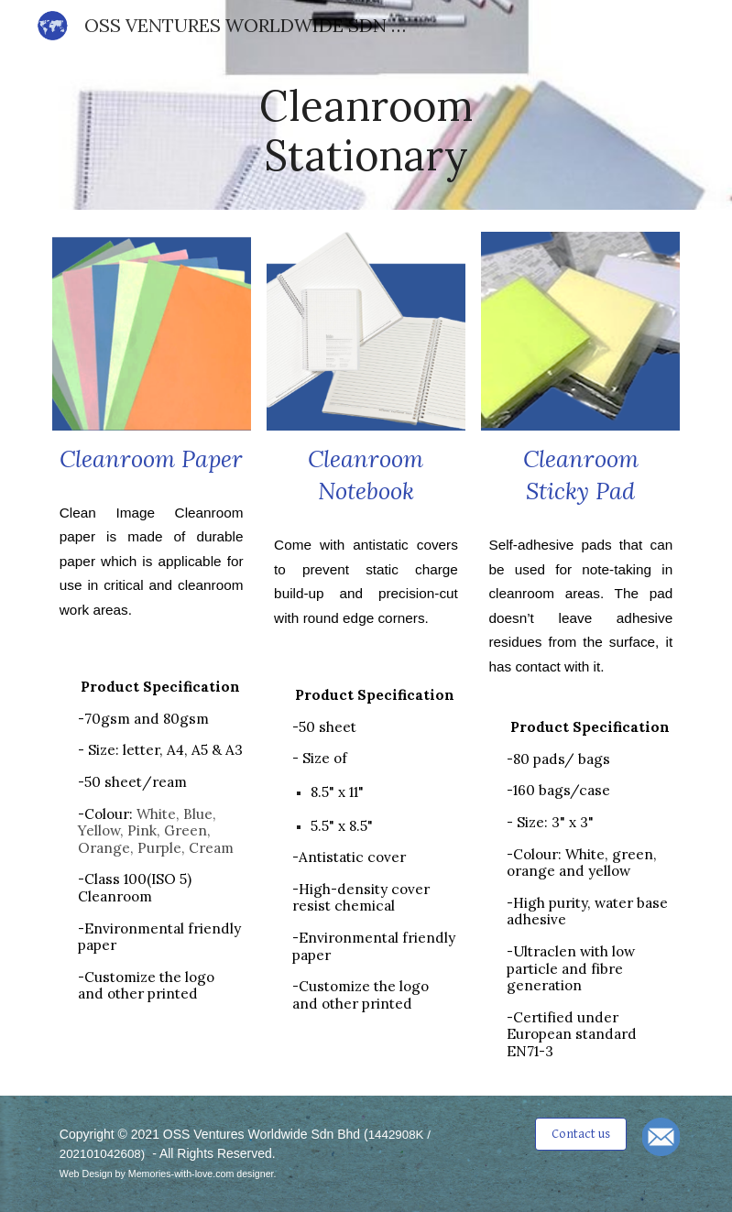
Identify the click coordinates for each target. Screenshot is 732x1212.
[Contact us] (581, 1133)
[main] (366, 130)
